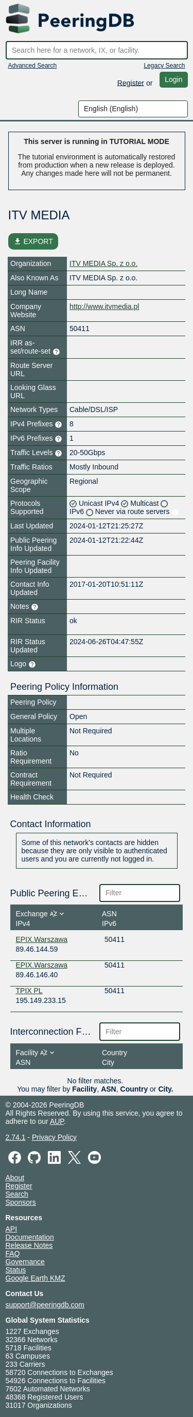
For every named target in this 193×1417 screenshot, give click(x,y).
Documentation (30, 1237)
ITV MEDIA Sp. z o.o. (103, 263)
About (15, 1178)
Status (16, 1270)
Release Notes (29, 1245)
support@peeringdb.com (45, 1305)
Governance (25, 1262)
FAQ (13, 1253)
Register (130, 82)
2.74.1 (16, 1137)
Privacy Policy (54, 1137)
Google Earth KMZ (35, 1278)
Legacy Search (164, 65)
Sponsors (21, 1202)
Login (173, 79)
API (11, 1229)
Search (17, 1194)
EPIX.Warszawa (42, 939)
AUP (57, 1121)
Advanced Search (32, 65)
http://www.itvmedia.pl (104, 306)
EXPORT (33, 241)
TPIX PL (29, 991)
